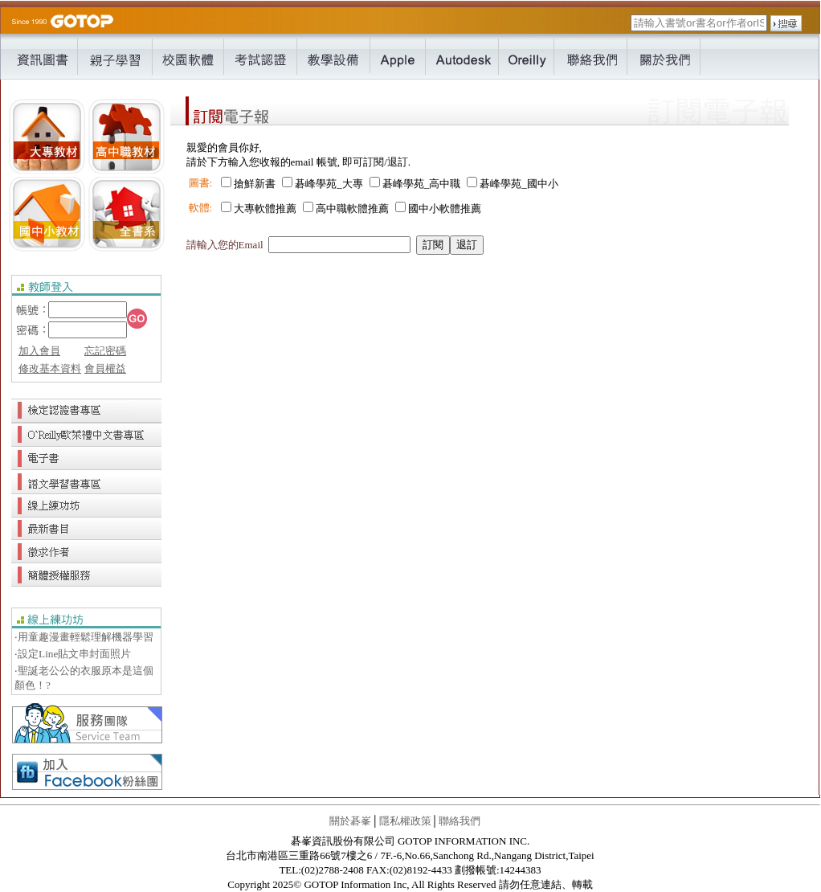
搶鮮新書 (255, 184)
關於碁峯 (350, 821)
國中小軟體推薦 (444, 209)
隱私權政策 (405, 821)
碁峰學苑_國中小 (519, 184)
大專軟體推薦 (265, 209)
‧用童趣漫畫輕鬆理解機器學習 (83, 637)
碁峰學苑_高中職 (421, 184)
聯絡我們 (459, 821)
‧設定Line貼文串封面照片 (72, 654)
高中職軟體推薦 (352, 209)
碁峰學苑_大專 (329, 184)
